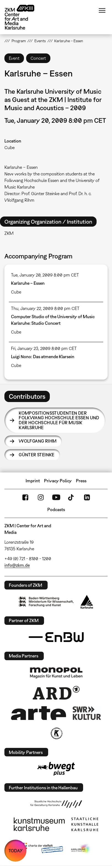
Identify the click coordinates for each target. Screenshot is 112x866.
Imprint (33, 480)
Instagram (40, 497)
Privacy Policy (58, 480)
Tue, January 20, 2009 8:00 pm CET (45, 274)
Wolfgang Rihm (37, 440)
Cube (9, 147)
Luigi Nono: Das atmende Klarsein (42, 356)
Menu (102, 10)
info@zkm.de (17, 565)
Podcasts (56, 509)
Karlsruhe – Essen (28, 283)
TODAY (16, 850)
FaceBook (25, 497)
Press (81, 480)
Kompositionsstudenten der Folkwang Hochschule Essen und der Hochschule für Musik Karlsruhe (59, 420)
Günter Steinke (36, 454)
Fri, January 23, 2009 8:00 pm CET (44, 348)
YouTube (56, 497)
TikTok (71, 497)
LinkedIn (86, 497)
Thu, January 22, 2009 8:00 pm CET (45, 308)
